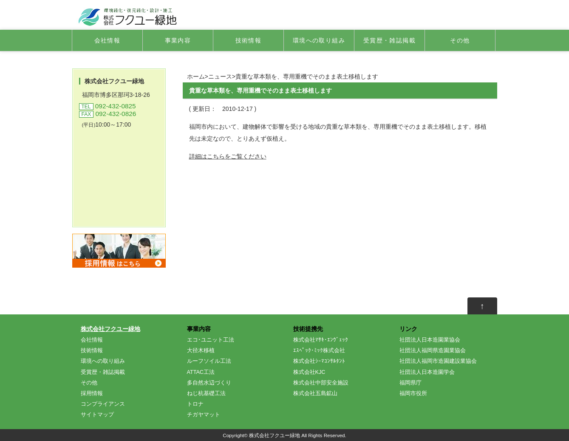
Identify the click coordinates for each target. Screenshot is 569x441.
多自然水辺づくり (209, 383)
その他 (460, 40)
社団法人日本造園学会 (427, 372)
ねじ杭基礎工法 (206, 393)
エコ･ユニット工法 (210, 340)
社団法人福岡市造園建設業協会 (438, 361)
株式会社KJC (309, 372)
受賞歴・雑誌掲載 (389, 40)
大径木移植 (201, 350)
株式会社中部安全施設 (320, 383)
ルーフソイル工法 (209, 361)
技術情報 (248, 40)
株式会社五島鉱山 (315, 393)
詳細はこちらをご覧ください (227, 156)
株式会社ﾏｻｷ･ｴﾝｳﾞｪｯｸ (320, 340)
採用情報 (92, 393)
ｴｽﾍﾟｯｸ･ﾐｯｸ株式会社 (319, 350)
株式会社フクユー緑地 (110, 328)
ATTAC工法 (201, 372)
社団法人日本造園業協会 (429, 340)
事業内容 (178, 40)
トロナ (195, 404)
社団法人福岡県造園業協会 (432, 350)
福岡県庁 (410, 383)
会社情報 (107, 40)
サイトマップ (97, 415)
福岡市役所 (413, 393)
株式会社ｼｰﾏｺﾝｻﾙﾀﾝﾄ (319, 361)
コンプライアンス (103, 404)
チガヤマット (203, 415)
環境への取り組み (319, 40)
